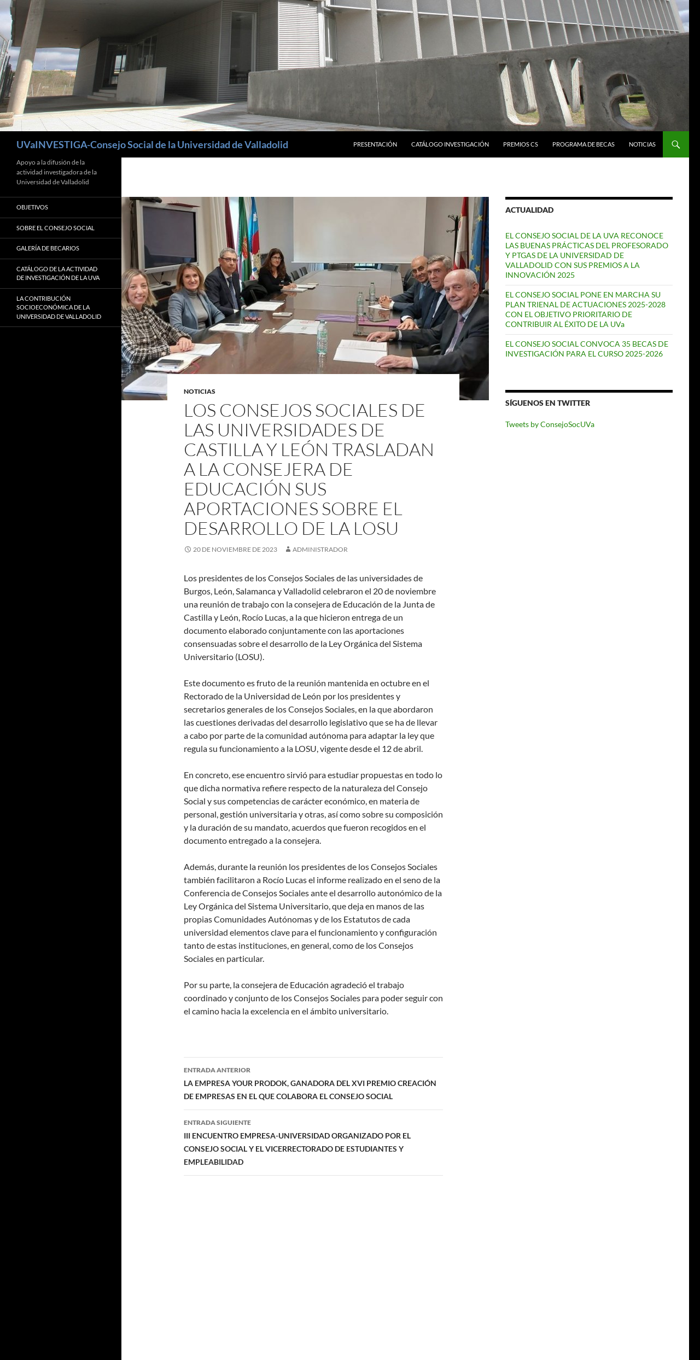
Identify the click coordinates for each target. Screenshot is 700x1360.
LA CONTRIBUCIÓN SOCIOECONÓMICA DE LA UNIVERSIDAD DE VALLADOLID (58, 307)
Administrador (320, 549)
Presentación (375, 144)
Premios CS (520, 144)
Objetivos (32, 207)
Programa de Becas (583, 144)
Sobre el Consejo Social (55, 227)
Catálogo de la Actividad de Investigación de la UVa (58, 273)
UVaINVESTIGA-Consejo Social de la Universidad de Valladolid (152, 144)
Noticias (642, 144)
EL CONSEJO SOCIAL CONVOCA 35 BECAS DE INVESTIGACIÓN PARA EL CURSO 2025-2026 (586, 348)
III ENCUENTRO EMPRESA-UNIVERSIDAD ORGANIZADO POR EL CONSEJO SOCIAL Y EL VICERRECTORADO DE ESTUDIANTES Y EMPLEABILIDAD (313, 1141)
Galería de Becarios (47, 248)
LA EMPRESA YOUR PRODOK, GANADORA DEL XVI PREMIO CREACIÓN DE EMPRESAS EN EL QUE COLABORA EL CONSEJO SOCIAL (313, 1082)
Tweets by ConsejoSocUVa (549, 424)
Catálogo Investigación (450, 144)
